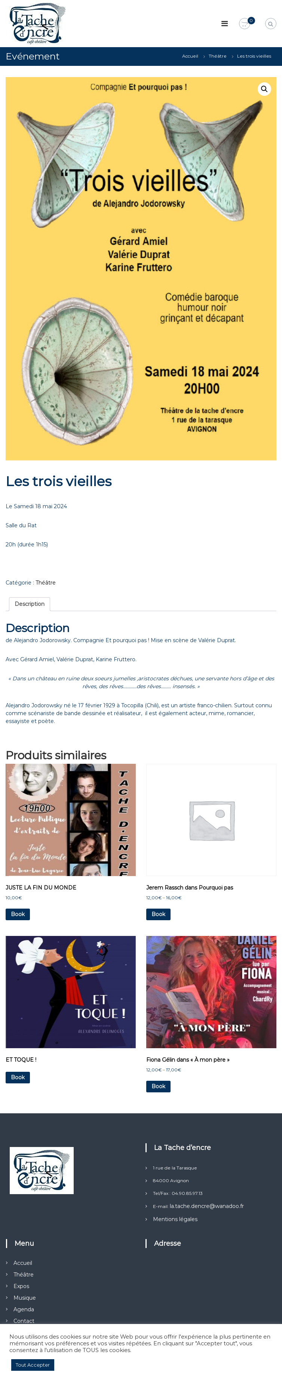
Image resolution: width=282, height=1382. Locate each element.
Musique (24, 1297)
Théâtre (218, 56)
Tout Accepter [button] (33, 1365)
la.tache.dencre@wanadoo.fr (207, 1206)
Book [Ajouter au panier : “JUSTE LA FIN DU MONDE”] (18, 914)
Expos (21, 1286)
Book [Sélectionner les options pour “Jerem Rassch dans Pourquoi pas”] (158, 914)
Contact (23, 1321)
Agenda (23, 1309)
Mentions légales (175, 1219)
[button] (264, 89)
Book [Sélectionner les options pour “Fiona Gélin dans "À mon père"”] (158, 1086)
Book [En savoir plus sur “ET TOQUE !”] (18, 1077)
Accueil (190, 56)
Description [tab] (30, 604)
